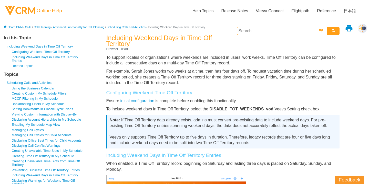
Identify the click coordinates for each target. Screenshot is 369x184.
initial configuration (137, 101)
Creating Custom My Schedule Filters (39, 93)
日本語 (350, 11)
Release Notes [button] (234, 11)
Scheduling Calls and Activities (126, 27)
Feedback (349, 179)
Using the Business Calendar (33, 88)
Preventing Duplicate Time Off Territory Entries (46, 170)
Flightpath (300, 11)
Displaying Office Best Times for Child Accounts (46, 140)
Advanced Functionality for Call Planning (78, 27)
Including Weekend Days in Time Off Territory (39, 46)
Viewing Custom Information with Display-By (44, 114)
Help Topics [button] (202, 11)
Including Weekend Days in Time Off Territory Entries (45, 59)
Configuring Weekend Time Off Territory (41, 52)
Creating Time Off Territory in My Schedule (43, 156)
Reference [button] (326, 11)
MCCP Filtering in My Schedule (35, 98)
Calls (28, 27)
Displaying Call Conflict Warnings (36, 145)
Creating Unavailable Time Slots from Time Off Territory (46, 163)
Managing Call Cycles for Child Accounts (41, 135)
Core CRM (16, 27)
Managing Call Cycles (28, 130)
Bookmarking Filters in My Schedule (38, 104)
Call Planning (42, 27)
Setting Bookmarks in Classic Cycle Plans (42, 109)
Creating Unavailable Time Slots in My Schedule (47, 151)
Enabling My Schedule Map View (36, 124)
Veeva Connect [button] (270, 11)
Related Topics (22, 66)
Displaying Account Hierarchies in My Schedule (46, 119)
